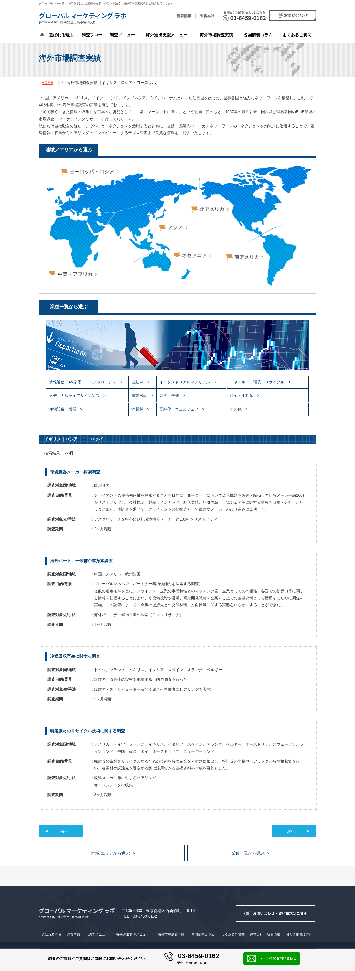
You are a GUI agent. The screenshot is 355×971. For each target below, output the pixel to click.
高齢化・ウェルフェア (179, 409)
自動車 (137, 382)
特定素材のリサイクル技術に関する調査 (87, 730)
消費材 (137, 409)
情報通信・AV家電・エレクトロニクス (83, 382)
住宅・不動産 (242, 395)
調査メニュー (122, 34)
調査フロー (92, 34)
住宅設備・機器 (63, 409)
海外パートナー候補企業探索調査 (81, 560)
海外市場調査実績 (216, 34)
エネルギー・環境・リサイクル (257, 382)
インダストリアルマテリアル (185, 382)
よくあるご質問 (296, 34)
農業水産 (139, 395)
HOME (47, 82)
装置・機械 (169, 395)
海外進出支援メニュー (166, 34)
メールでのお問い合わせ (271, 958)
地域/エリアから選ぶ (110, 853)
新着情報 (184, 16)
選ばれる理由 (61, 34)
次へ (291, 831)
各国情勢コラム (203, 934)
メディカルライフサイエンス (75, 395)
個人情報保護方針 (299, 934)
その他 (236, 409)
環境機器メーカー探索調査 (75, 472)
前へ (64, 831)
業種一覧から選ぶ (248, 853)
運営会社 (207, 16)
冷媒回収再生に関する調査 (75, 656)
